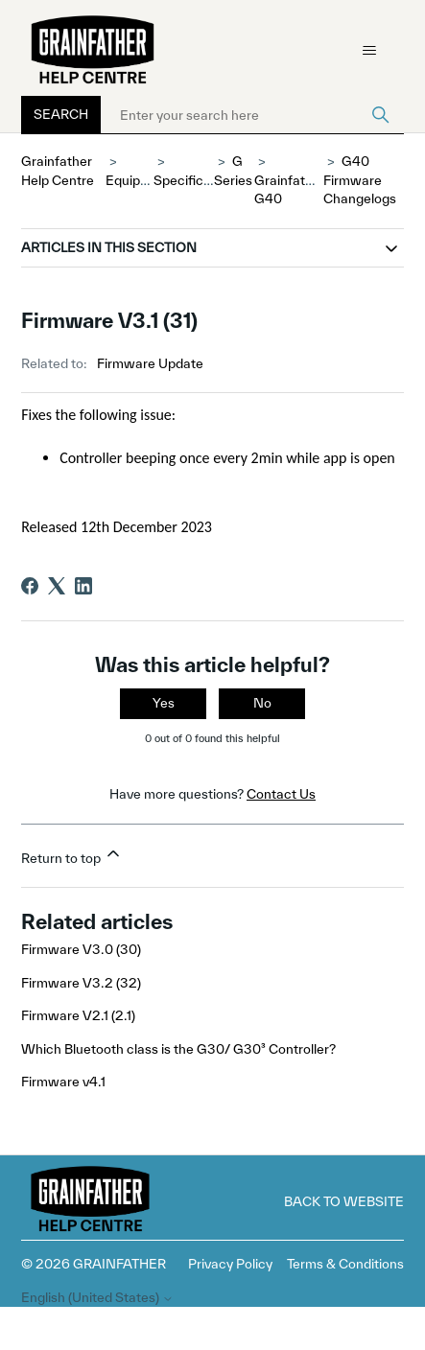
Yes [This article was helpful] (164, 702)
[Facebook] (29, 585)
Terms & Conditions (345, 1263)
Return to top (72, 855)
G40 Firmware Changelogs (359, 179)
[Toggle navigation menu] (370, 50)
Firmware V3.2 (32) (81, 982)
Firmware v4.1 (63, 1081)
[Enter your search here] (252, 115)
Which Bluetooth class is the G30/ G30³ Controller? (178, 1049)
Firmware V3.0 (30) (81, 949)
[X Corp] (56, 585)
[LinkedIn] (83, 585)
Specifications (197, 180)
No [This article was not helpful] (262, 702)
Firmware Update (150, 363)
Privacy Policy (230, 1263)
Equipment (139, 180)
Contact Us (281, 794)
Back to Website (344, 1201)
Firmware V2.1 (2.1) (78, 1015)
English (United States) (97, 1298)
